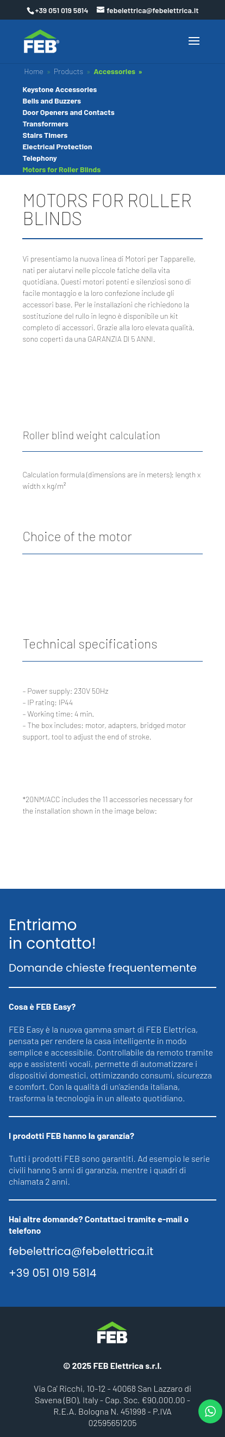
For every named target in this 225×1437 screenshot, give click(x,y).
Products (68, 71)
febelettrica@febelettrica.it (81, 1251)
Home (33, 71)
